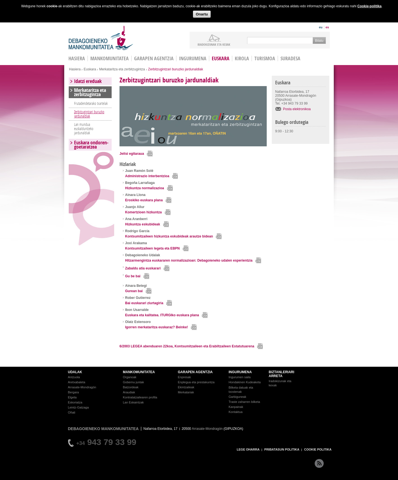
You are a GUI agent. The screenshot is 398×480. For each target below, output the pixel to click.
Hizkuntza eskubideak (142, 224)
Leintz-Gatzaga (78, 407)
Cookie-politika (369, 6)
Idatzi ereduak (88, 81)
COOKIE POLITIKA (318, 449)
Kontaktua (236, 412)
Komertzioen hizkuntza (143, 212)
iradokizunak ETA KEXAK (213, 44)
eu (321, 27)
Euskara (220, 58)
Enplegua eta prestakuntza (196, 382)
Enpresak (184, 377)
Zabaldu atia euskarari (143, 268)
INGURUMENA (240, 372)
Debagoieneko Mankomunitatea (101, 38)
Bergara (73, 392)
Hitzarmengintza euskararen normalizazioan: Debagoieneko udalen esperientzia (188, 260)
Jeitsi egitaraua (131, 154)
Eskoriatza (75, 402)
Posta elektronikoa (297, 109)
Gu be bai (133, 276)
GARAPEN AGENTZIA (195, 372)
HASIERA (76, 58)
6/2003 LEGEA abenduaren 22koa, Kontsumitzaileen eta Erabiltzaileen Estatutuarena (186, 346)
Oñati (71, 412)
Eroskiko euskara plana (144, 200)
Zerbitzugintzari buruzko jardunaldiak (89, 114)
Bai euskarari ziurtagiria (144, 303)
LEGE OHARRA (248, 449)
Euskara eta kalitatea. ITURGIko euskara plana (162, 315)
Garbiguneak (237, 396)
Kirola (242, 58)
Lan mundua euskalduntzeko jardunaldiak (83, 128)
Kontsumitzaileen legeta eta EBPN (152, 248)
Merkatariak (186, 392)
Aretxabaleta (76, 382)
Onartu (202, 14)
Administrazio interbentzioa (147, 176)
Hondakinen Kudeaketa (245, 382)
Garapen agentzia (154, 58)
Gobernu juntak (133, 382)
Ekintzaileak (186, 387)
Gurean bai (134, 291)
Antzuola (74, 377)
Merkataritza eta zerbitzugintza (122, 69)
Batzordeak (131, 387)
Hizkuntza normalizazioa (144, 188)
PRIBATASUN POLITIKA (281, 449)
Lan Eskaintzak (133, 402)
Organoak (129, 377)
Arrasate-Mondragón (82, 387)
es (327, 27)
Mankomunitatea (109, 58)
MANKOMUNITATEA (139, 372)
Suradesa (290, 58)
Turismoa (264, 58)
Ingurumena (192, 58)
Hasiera (74, 69)
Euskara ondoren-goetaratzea (91, 144)
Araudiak (129, 392)
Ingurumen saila (239, 377)
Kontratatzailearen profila (140, 397)
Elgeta (72, 397)
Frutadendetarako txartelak (91, 103)
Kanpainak (236, 407)
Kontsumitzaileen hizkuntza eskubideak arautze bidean (169, 236)
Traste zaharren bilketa (244, 401)
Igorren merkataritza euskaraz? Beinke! (156, 327)
